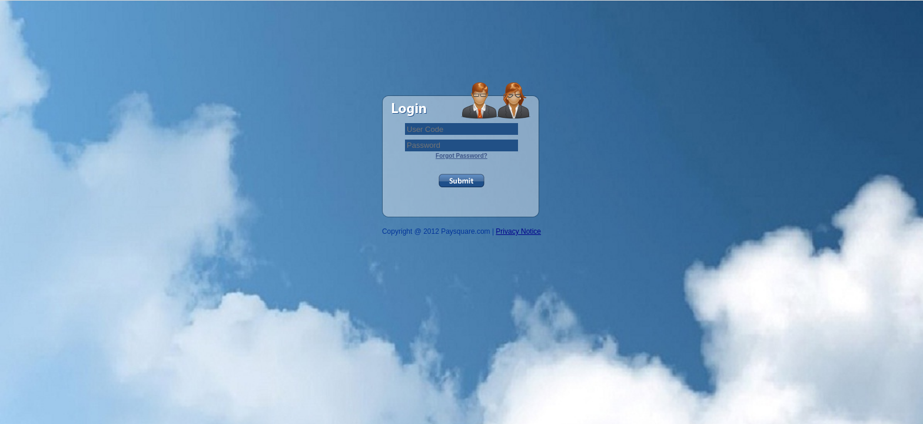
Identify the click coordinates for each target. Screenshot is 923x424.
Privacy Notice (518, 231)
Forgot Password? (461, 156)
